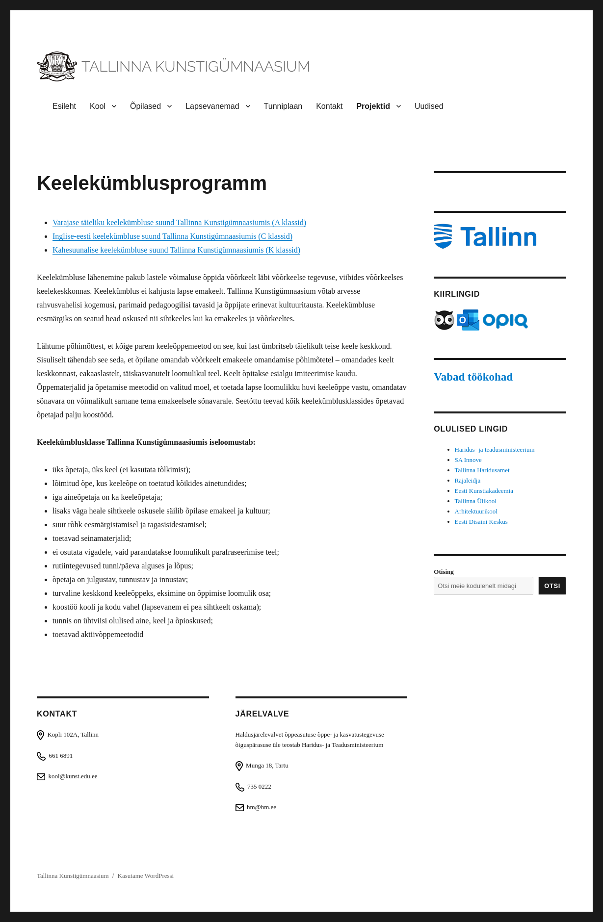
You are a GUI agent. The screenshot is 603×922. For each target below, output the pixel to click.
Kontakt (329, 106)
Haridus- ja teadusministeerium (495, 449)
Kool (97, 106)
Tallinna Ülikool (476, 501)
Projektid (373, 106)
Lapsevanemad (212, 106)
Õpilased (145, 106)
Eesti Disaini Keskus (481, 521)
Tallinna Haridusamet (482, 470)
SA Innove (468, 459)
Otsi (552, 585)
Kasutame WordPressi (146, 875)
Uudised (429, 106)
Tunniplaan (283, 106)
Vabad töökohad (473, 377)
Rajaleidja (468, 480)
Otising (443, 571)
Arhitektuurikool (476, 511)
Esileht (64, 106)
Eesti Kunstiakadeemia (484, 490)
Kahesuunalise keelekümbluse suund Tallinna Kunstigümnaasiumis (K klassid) (176, 250)
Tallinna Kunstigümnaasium (73, 875)
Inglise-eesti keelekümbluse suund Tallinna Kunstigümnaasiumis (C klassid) (172, 236)
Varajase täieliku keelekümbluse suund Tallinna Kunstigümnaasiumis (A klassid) (179, 222)
